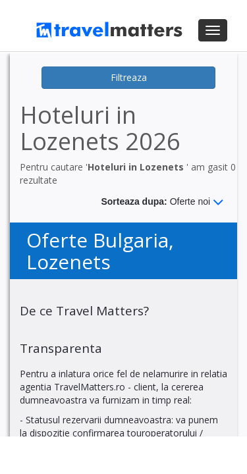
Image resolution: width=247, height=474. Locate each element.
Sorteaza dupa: (162, 202)
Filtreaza (129, 77)
